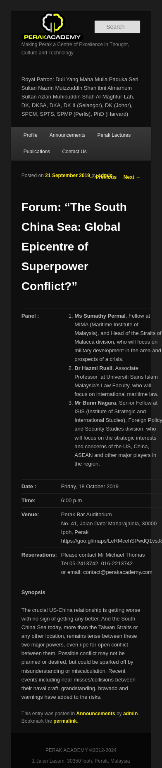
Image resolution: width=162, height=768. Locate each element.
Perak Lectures (114, 135)
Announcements (68, 135)
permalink (65, 721)
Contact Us (74, 152)
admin (105, 175)
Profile (31, 135)
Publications (37, 152)
